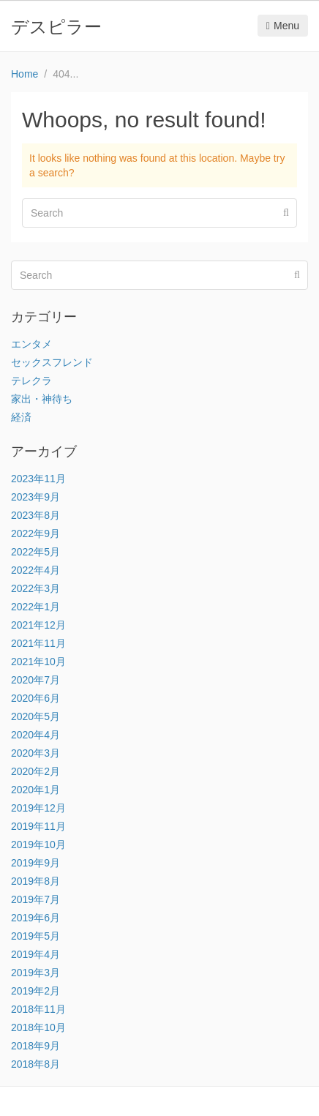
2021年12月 (38, 625)
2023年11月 (38, 478)
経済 (21, 417)
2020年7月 (35, 680)
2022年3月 (35, 588)
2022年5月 (35, 552)
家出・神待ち (41, 399)
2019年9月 (35, 863)
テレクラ (31, 380)
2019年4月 (35, 954)
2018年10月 (38, 1027)
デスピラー (56, 27)
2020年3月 (35, 753)
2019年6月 (35, 918)
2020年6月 (35, 698)
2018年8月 (35, 1064)
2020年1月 (35, 789)
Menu (282, 25)
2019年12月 (38, 808)
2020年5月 (35, 716)
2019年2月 (35, 991)
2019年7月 (35, 899)
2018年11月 (38, 1009)
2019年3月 (35, 972)
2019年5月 (35, 936)
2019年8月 (35, 881)
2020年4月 (35, 735)
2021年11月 (38, 643)
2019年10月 (38, 844)
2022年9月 (35, 533)
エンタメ (31, 344)
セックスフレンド (52, 362)
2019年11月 (38, 826)
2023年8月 (35, 515)
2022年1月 (35, 607)
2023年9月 (35, 497)
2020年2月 (35, 771)
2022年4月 (35, 570)
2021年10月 (38, 661)
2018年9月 (35, 1046)
